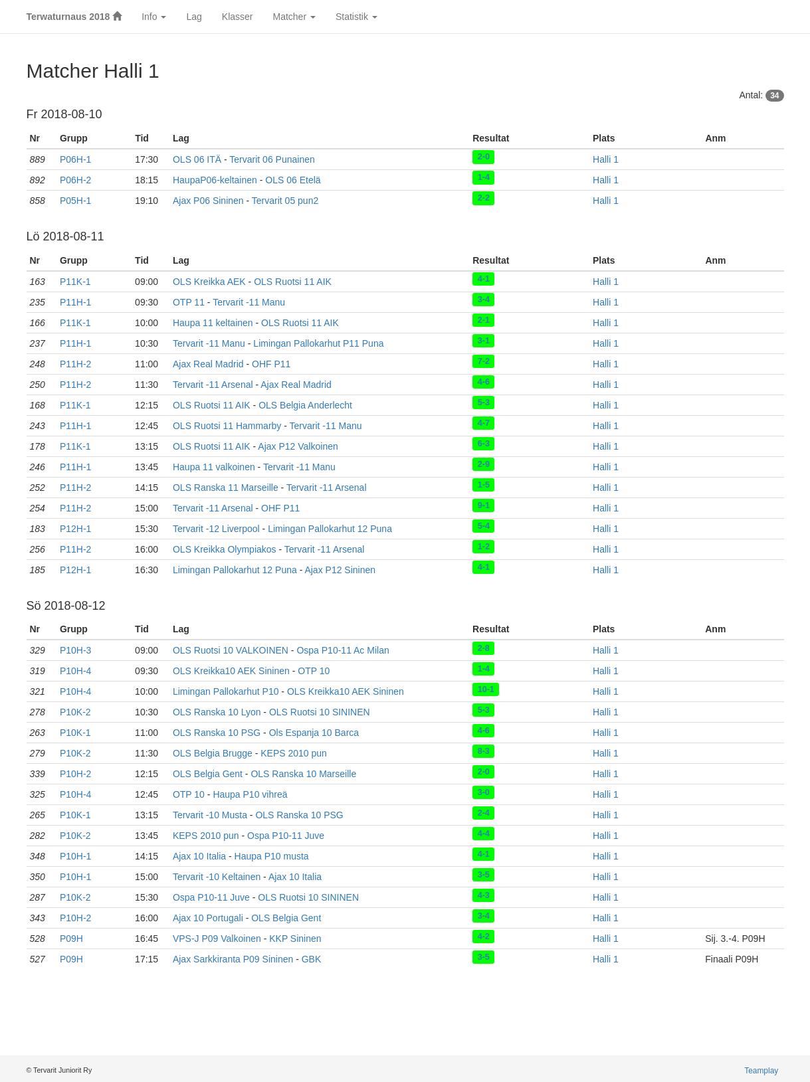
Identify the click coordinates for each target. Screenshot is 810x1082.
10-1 (486, 688)
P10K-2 (75, 712)
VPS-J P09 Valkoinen (217, 938)
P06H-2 (75, 180)
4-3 (484, 894)
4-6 (484, 382)
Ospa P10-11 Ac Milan (342, 650)
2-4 (484, 812)
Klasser (237, 16)
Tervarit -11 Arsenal (213, 384)
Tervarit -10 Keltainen (216, 876)
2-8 (484, 647)
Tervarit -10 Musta (210, 815)
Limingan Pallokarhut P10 (226, 691)
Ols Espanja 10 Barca (314, 732)
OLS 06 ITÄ (197, 159)
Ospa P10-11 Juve (285, 835)
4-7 (484, 423)
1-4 (484, 177)
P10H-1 (75, 856)
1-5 (484, 485)
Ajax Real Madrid (208, 364)
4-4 (484, 833)
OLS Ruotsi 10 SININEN (319, 712)
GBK (312, 959)
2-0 (484, 156)
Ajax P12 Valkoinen (298, 446)
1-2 (484, 546)
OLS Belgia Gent (208, 773)
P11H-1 (75, 302)
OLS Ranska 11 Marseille (225, 487)
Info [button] (154, 16)
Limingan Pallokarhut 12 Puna (330, 528)
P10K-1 (75, 732)
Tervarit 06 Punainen (271, 159)
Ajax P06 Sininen (208, 200)
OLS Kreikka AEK (209, 281)
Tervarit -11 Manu (249, 302)
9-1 (484, 505)
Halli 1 (606, 159)
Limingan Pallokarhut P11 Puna (318, 343)
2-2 (484, 198)
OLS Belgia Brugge (213, 753)
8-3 (484, 750)
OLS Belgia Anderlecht (305, 405)
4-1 (484, 279)
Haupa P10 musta (272, 856)
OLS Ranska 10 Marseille (303, 773)
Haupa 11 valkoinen (214, 467)
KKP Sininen (295, 938)
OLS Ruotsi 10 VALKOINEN (230, 650)
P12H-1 (75, 528)
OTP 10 (314, 671)
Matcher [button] (293, 16)
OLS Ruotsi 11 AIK (293, 281)
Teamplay (761, 1070)
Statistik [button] (356, 16)
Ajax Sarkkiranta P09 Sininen (233, 959)
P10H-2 (75, 773)
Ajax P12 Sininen (339, 570)
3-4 (484, 299)
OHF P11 (271, 364)
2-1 (484, 320)
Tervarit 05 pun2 (285, 200)
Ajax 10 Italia (199, 856)
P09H (71, 938)
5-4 (484, 526)
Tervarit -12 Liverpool (216, 528)
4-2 (484, 936)
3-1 (484, 340)
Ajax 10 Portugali (208, 918)
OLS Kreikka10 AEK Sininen (231, 671)
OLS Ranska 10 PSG (216, 732)
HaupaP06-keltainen (215, 180)
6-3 (484, 443)
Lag (193, 16)
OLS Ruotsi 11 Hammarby (227, 425)
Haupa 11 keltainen (213, 322)
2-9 (484, 464)
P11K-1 (75, 281)
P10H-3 (75, 650)
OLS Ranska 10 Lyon (217, 712)
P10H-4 (75, 671)
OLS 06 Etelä (292, 180)
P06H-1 (75, 159)
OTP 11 (189, 302)
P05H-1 (75, 200)
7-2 (484, 361)
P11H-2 (75, 364)
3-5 (484, 874)
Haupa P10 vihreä (250, 794)
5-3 (484, 402)
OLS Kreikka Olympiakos (224, 549)
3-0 (484, 791)
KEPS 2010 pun (293, 753)
